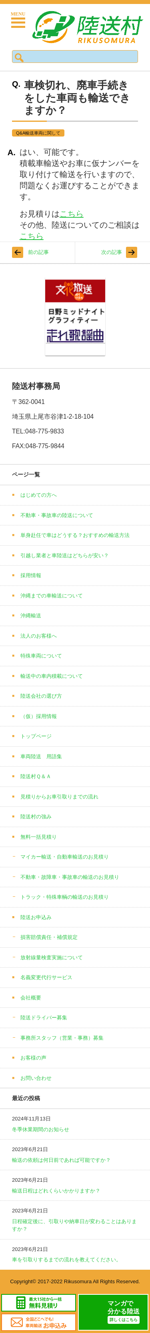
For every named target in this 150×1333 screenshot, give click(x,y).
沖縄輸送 (30, 616)
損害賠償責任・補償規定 (49, 937)
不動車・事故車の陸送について (56, 515)
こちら (72, 213)
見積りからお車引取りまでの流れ (59, 797)
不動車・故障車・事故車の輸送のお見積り (69, 877)
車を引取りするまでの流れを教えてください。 (66, 1260)
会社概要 (30, 998)
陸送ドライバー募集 (43, 1018)
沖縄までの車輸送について (51, 596)
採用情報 (30, 575)
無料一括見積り (38, 837)
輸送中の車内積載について (51, 676)
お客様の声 (33, 1058)
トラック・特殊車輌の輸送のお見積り (64, 897)
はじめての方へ (38, 495)
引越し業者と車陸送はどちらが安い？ (64, 555)
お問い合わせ (36, 1078)
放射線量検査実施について (51, 957)
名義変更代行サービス (46, 977)
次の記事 (111, 252)
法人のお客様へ (38, 636)
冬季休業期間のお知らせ (40, 1129)
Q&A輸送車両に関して (38, 133)
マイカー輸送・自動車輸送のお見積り (64, 857)
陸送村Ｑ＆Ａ (35, 776)
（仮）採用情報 (38, 716)
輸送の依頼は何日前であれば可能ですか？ (61, 1160)
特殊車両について (41, 656)
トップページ (36, 736)
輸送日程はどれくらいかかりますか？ (56, 1191)
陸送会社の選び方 (41, 696)
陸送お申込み (36, 917)
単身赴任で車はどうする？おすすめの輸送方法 (75, 535)
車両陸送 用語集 (41, 756)
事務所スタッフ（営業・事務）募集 (62, 1038)
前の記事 (38, 252)
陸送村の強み (36, 817)
